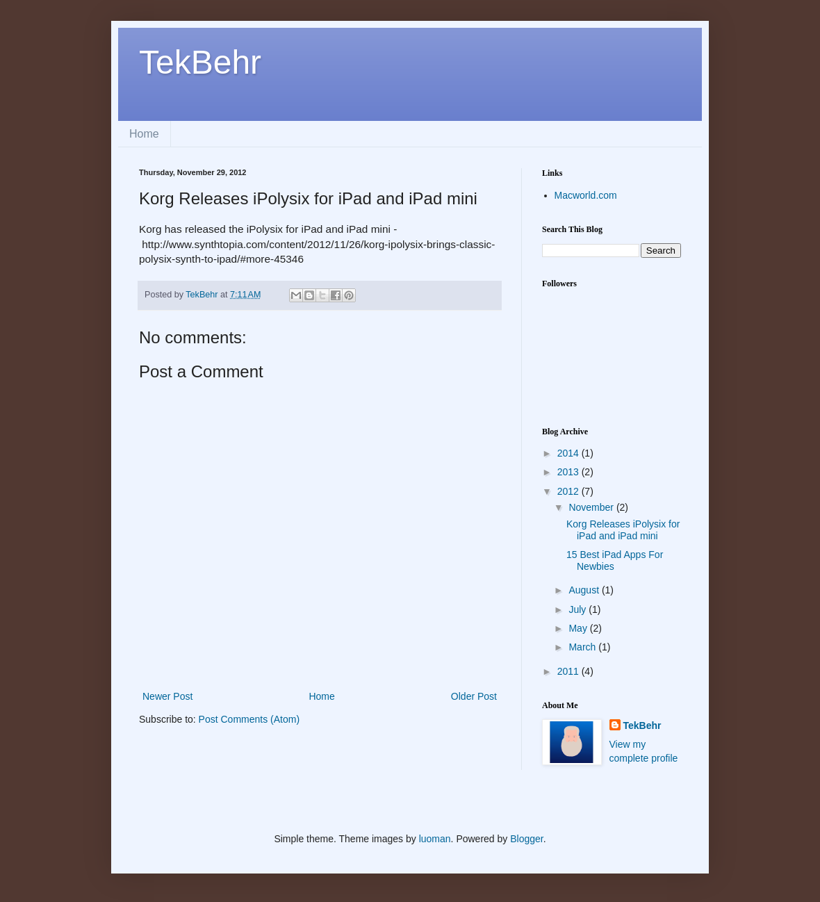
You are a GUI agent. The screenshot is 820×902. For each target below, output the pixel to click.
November (592, 507)
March (583, 647)
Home (144, 134)
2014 (569, 453)
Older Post (474, 696)
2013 (569, 471)
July (578, 609)
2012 (569, 491)
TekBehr (200, 62)
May (578, 628)
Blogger (526, 838)
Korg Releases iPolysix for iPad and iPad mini (623, 529)
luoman (435, 838)
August (584, 590)
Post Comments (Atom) (249, 719)
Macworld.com (586, 195)
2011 (569, 671)
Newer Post (167, 696)
